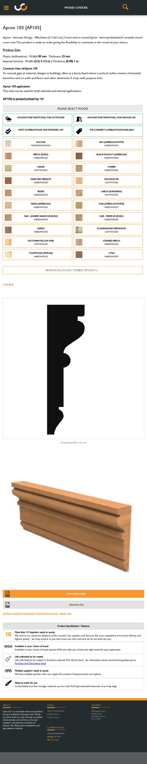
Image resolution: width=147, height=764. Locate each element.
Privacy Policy (53, 717)
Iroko (26, 193)
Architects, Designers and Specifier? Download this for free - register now (37, 613)
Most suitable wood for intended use (34, 131)
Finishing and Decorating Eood (30, 663)
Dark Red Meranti (28, 180)
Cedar (26, 168)
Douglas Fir (97, 180)
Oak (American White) (100, 205)
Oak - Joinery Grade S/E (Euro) (31, 217)
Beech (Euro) (26, 156)
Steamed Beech (98, 242)
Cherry (97, 168)
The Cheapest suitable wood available (105, 131)
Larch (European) (99, 193)
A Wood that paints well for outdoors (34, 119)
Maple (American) (28, 205)
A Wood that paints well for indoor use (106, 119)
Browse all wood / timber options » (71, 270)
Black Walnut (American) (101, 156)
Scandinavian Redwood (101, 230)
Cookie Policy (53, 714)
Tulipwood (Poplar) (29, 254)
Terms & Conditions (55, 711)
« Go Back (8, 284)
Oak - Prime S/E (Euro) (100, 217)
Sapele (26, 230)
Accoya (28, 143)
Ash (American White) (100, 143)
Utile (97, 254)
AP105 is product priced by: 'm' (23, 99)
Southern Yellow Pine (29, 242)
